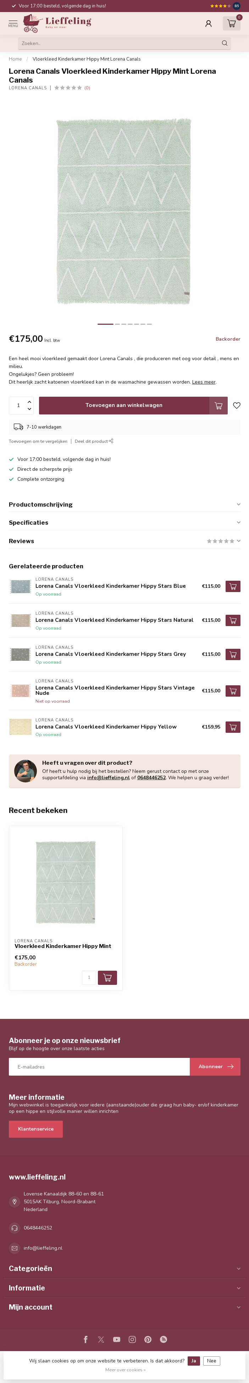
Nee (211, 1360)
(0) (87, 88)
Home (15, 59)
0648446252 (151, 777)
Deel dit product (94, 441)
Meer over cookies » (125, 1370)
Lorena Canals (28, 88)
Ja (194, 1360)
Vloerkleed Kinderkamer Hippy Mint (63, 946)
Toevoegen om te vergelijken (38, 441)
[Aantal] (89, 978)
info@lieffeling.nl (108, 777)
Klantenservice (36, 1129)
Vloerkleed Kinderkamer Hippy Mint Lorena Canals (87, 59)
